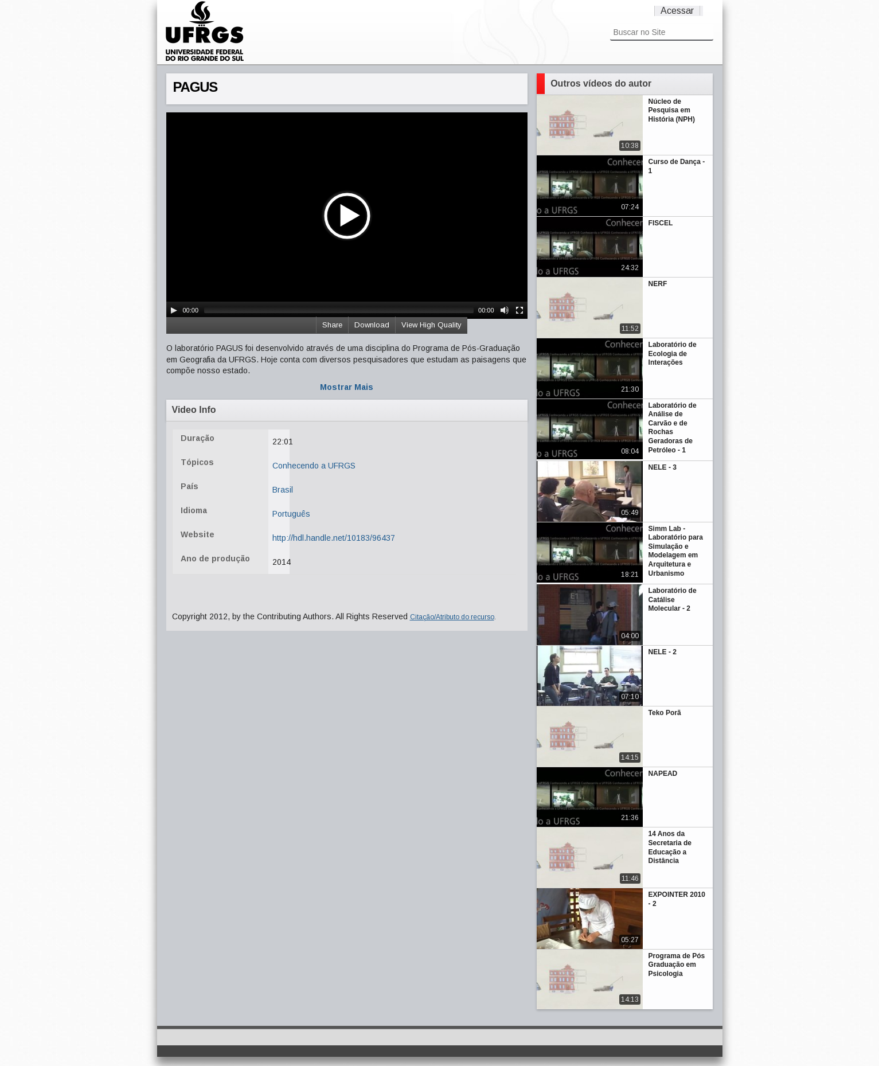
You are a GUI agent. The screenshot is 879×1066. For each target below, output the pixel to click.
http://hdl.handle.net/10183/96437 (333, 537)
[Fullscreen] (519, 310)
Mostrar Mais (346, 387)
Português (291, 513)
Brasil (282, 489)
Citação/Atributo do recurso (452, 617)
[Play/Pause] (173, 310)
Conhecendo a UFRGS (313, 465)
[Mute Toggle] (504, 310)
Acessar (677, 10)
